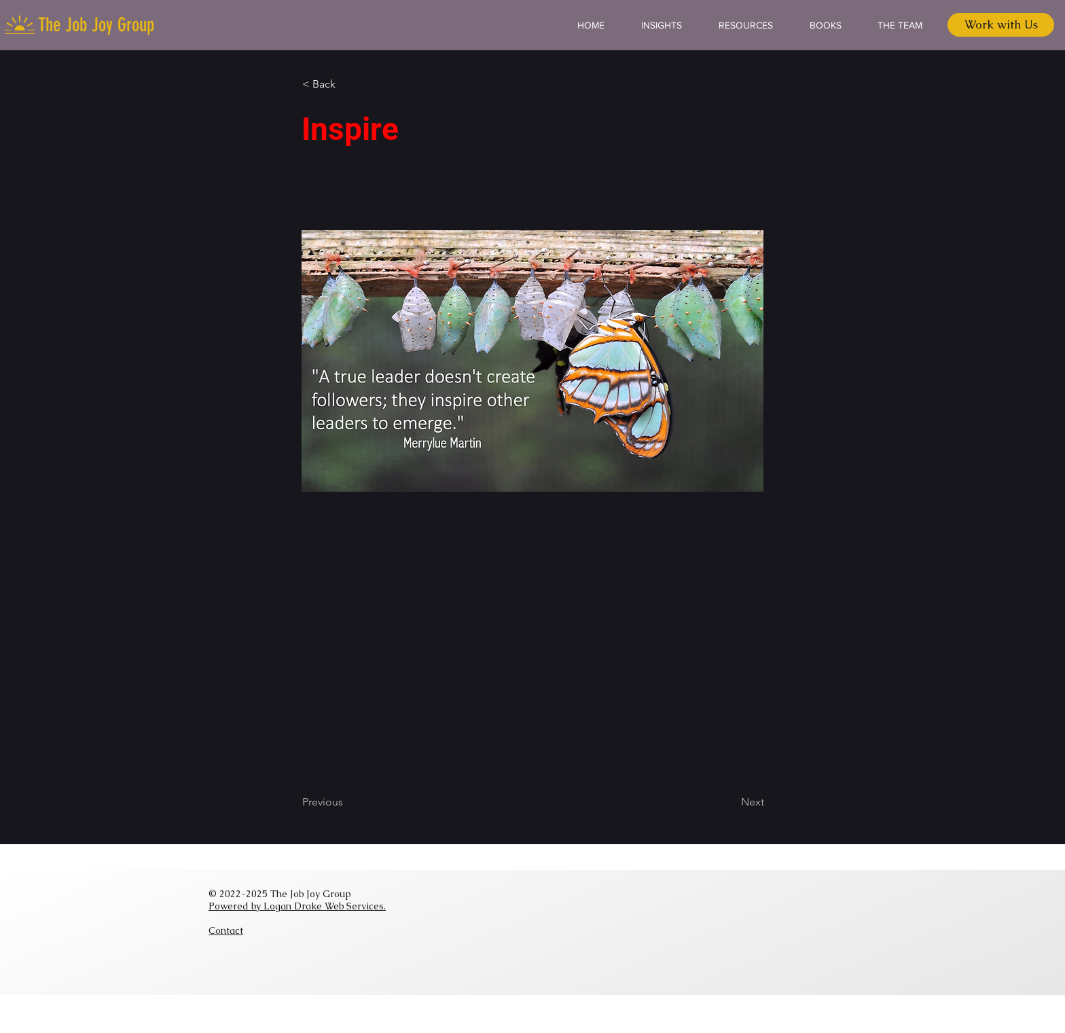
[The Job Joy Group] (97, 25)
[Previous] (347, 802)
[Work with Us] (1000, 25)
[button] (347, 84)
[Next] (730, 802)
